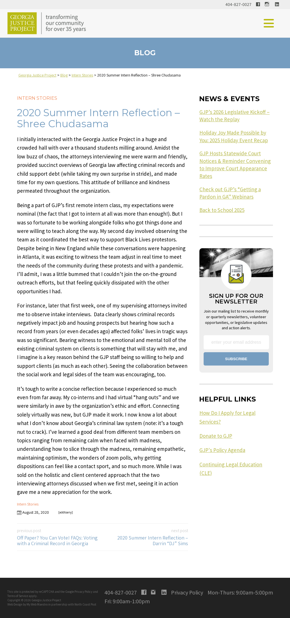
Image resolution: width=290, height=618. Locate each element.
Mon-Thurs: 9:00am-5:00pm (240, 592)
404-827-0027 (238, 4)
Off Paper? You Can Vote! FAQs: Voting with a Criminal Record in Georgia (58, 537)
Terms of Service (17, 596)
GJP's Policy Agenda (222, 450)
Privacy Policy (83, 591)
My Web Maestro (37, 604)
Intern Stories (37, 98)
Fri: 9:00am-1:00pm (127, 601)
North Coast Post (85, 604)
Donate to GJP (215, 435)
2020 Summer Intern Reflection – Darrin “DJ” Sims (147, 537)
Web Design (14, 604)
